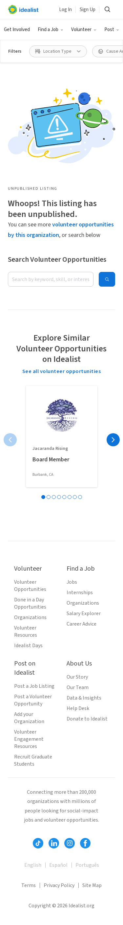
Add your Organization (29, 718)
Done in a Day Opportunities (30, 603)
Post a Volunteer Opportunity (33, 700)
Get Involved (17, 29)
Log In (65, 9)
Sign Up (87, 9)
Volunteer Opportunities (30, 585)
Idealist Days (28, 645)
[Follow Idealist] (38, 843)
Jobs (72, 582)
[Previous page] (10, 439)
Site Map (92, 885)
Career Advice (81, 624)
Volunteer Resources (25, 631)
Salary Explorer (84, 613)
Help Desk (78, 708)
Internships (80, 592)
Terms (28, 885)
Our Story (77, 677)
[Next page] (113, 439)
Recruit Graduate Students (33, 760)
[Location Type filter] (58, 51)
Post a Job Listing (34, 686)
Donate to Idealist (87, 718)
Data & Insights (84, 698)
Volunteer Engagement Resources (29, 739)
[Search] (107, 9)
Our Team (78, 687)
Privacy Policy (59, 885)
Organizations (30, 617)
